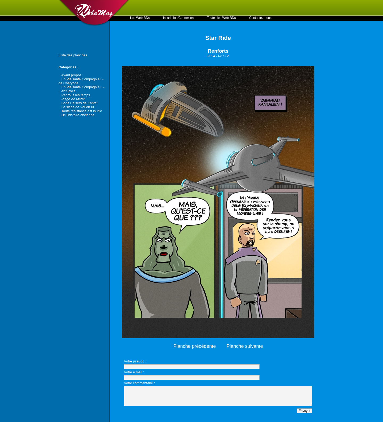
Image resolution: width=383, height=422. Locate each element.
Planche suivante (245, 346)
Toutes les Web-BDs (221, 18)
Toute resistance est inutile (81, 111)
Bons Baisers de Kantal (79, 103)
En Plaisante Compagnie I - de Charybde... (81, 81)
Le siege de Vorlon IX (77, 107)
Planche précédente (194, 346)
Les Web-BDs (140, 18)
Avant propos (71, 75)
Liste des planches (73, 55)
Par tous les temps (75, 95)
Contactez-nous (260, 18)
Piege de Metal (73, 99)
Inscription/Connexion (178, 18)
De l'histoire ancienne (77, 115)
